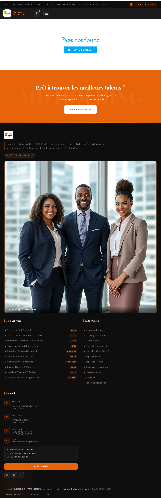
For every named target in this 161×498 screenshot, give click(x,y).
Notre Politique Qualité (97, 350)
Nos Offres (91, 376)
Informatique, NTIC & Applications (42, 376)
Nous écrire (41, 465)
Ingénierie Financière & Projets (42, 371)
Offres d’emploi (93, 339)
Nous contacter (81, 108)
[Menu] (46, 12)
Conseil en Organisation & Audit (42, 350)
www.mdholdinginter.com (76, 487)
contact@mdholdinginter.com (39, 4)
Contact (47, 493)
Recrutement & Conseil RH (42, 329)
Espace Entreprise (94, 360)
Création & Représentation (42, 355)
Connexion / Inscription (97, 365)
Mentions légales (13, 493)
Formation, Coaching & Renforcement (42, 339)
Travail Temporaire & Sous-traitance (42, 334)
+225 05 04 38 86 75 (22, 433)
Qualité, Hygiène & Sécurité (42, 365)
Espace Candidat (94, 355)
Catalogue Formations (97, 334)
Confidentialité (32, 493)
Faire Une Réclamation (97, 381)
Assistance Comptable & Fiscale (42, 344)
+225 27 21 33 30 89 (13, 4)
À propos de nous (94, 329)
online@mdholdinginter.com (25, 440)
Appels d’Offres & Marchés (42, 360)
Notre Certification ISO (97, 344)
